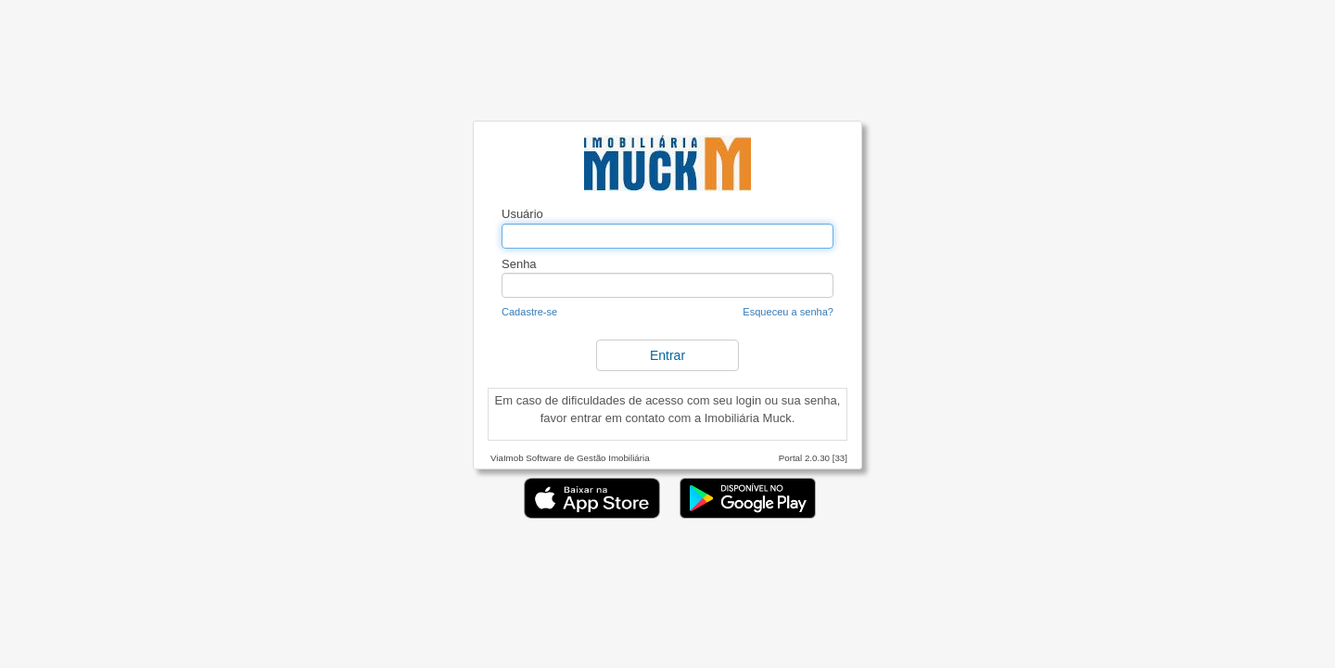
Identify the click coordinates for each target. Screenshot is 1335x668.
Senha (519, 264)
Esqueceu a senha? (788, 311)
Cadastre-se (529, 311)
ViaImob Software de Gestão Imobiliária (570, 458)
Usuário (522, 214)
